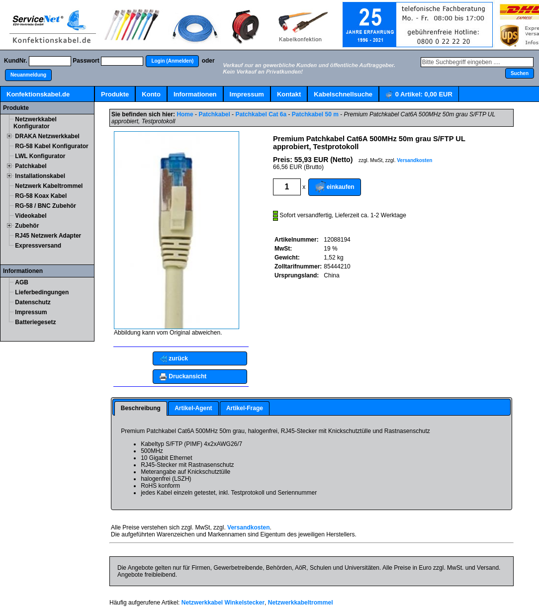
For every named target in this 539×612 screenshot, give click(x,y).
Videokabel (30, 215)
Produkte (115, 94)
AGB (21, 282)
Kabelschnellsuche (343, 94)
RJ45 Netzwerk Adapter (48, 235)
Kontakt (289, 94)
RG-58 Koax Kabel (41, 195)
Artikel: (418, 94)
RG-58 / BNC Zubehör (45, 205)
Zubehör (27, 225)
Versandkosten (414, 160)
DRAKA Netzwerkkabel (47, 136)
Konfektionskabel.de (38, 94)
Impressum (247, 94)
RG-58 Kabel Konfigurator (51, 146)
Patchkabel (30, 166)
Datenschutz (32, 302)
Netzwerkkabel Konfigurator (35, 123)
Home (185, 114)
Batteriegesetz (35, 322)
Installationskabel (40, 176)
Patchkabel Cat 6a (260, 114)
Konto (151, 94)
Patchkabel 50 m (315, 114)
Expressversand (38, 245)
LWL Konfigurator (40, 156)
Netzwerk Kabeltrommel (49, 185)
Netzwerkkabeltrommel (300, 602)
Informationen (195, 94)
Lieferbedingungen (42, 292)
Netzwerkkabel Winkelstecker (223, 602)
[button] (172, 61)
